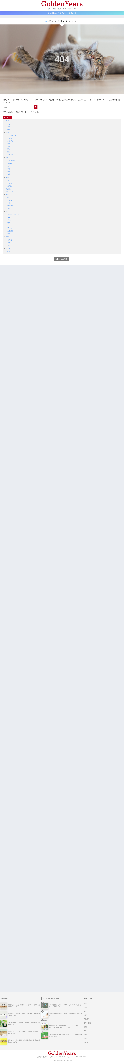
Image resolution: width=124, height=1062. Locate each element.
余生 (75, 9)
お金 (49, 9)
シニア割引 (11, 161)
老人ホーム (11, 154)
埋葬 (8, 223)
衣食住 (8, 248)
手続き (9, 203)
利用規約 (45, 1057)
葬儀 (7, 237)
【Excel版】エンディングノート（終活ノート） (62, 13)
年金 (8, 129)
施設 (8, 152)
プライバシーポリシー (65, 1057)
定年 (8, 225)
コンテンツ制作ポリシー (80, 1057)
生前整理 (10, 231)
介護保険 (10, 141)
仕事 (8, 144)
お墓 (8, 217)
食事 (8, 174)
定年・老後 (9, 192)
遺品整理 (10, 206)
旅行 (8, 166)
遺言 (8, 233)
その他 (9, 138)
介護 (54, 9)
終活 (64, 9)
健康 (59, 9)
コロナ (9, 180)
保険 (8, 124)
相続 (69, 9)
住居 (8, 251)
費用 (8, 245)
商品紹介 (9, 189)
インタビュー (11, 135)
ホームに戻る (61, 259)
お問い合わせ (54, 1057)
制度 (8, 126)
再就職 (9, 163)
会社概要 (39, 1057)
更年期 (9, 186)
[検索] (35, 107)
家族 (8, 149)
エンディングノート (14, 215)
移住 (8, 169)
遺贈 (8, 208)
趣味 (8, 171)
